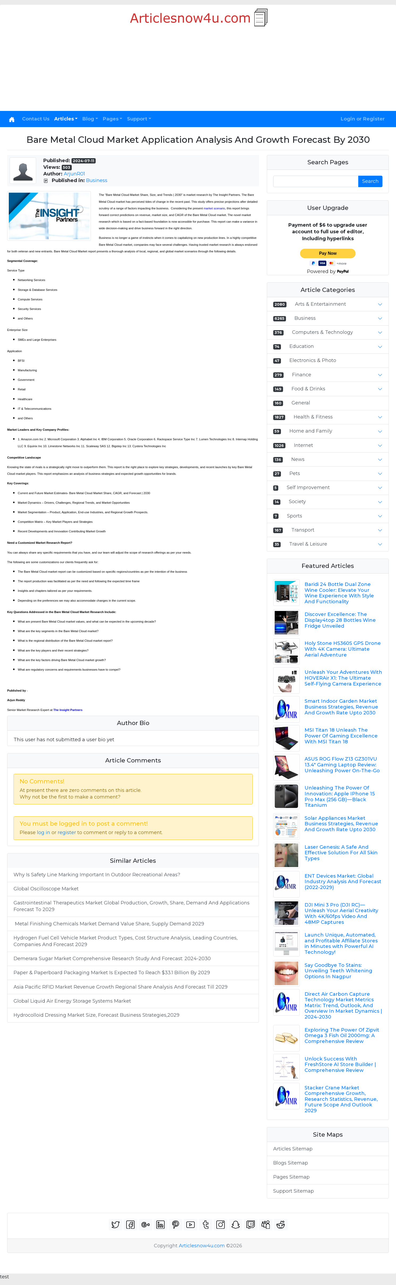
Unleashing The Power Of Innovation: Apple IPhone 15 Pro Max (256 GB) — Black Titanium (340, 796)
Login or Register (363, 119)
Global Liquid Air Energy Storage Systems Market (73, 1001)
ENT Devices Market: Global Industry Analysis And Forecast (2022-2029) (343, 881)
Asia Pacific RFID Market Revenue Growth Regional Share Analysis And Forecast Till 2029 (121, 987)
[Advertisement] (198, 71)
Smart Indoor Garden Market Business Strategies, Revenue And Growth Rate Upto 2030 (341, 706)
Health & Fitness (313, 417)
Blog (88, 119)
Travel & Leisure (308, 544)
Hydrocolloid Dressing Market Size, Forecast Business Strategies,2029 (96, 1015)
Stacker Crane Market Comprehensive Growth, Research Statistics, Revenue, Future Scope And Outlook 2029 (341, 1099)
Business (96, 180)
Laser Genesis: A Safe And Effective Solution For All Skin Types (341, 852)
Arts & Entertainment (320, 304)
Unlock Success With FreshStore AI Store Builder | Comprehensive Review (340, 1064)
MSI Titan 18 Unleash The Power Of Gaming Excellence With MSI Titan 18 (341, 735)
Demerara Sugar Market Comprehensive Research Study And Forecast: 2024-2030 (112, 958)
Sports (294, 516)
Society (297, 501)
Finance (301, 375)
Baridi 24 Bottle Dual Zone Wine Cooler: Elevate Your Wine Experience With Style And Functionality (339, 593)
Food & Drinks (308, 389)
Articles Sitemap (293, 1149)
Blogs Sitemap (290, 1163)
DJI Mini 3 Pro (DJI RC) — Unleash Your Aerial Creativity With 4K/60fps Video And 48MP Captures (341, 913)
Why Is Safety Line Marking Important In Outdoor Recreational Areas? (97, 875)
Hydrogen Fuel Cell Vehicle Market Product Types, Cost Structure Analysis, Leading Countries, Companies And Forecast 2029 (126, 941)
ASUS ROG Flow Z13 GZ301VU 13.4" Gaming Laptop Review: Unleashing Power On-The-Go (342, 764)
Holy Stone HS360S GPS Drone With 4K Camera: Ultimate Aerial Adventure (343, 649)
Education (301, 346)
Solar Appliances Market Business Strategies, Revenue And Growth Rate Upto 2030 (341, 824)
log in (43, 832)
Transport (302, 530)
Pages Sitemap (291, 1177)
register (67, 832)
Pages (111, 119)
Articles (64, 119)
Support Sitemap (293, 1191)
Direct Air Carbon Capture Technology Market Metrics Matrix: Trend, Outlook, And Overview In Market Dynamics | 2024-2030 (343, 1005)
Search (370, 181)
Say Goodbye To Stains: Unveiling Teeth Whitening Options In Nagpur (338, 971)
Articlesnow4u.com (202, 1246)
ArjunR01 (74, 174)
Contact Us (35, 119)
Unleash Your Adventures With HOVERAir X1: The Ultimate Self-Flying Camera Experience (343, 678)
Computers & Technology (322, 332)
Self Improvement (308, 487)
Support (137, 119)
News (298, 459)
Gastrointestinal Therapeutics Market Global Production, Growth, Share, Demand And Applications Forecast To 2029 (132, 906)
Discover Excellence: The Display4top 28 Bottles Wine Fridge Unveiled (340, 620)
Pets (294, 473)
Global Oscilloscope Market (46, 889)
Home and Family (310, 431)
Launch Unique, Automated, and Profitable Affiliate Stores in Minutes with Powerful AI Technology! (341, 943)
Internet (303, 445)
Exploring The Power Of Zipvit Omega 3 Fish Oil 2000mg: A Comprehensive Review (342, 1035)
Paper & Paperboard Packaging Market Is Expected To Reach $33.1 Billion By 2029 (112, 973)
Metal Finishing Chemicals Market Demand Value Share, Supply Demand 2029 (109, 924)
